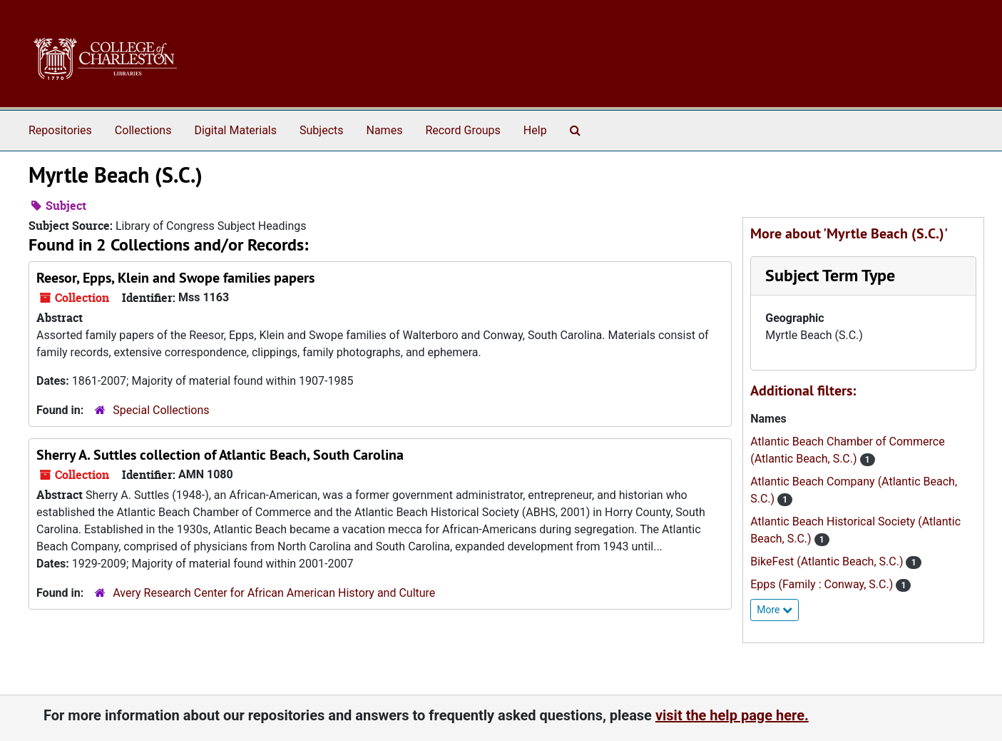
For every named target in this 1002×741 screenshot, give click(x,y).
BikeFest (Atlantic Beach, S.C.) (828, 561)
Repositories (60, 130)
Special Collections (161, 410)
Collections (143, 130)
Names (385, 130)
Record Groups (462, 130)
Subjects (321, 130)
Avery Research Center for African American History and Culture (274, 593)
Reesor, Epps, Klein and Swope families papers (175, 277)
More (774, 609)
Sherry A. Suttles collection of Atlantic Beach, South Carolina (220, 454)
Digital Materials (235, 130)
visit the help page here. (732, 715)
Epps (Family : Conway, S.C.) (823, 584)
